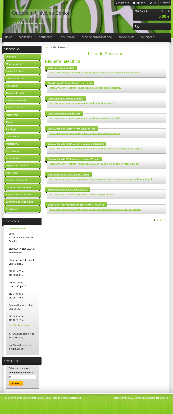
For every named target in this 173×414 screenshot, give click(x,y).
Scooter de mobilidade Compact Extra (68, 189)
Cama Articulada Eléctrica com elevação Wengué (73, 159)
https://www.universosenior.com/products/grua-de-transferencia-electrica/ (85, 88)
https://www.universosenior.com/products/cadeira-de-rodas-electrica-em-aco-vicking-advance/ (95, 209)
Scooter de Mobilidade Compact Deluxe (68, 174)
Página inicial (123, 3)
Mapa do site (141, 3)
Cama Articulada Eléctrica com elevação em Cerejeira (76, 144)
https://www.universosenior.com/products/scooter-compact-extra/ (81, 194)
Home (47, 47)
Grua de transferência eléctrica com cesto (70, 83)
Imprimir (166, 3)
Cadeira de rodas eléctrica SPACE (65, 98)
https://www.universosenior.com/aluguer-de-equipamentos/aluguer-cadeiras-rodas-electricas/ (94, 72)
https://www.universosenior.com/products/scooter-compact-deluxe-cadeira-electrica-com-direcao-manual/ (100, 179)
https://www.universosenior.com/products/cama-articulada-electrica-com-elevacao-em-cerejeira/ (96, 148)
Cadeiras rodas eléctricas (61, 68)
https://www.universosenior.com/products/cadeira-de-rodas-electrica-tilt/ (84, 118)
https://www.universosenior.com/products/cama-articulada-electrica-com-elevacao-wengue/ (94, 164)
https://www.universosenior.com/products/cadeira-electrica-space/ (81, 103)
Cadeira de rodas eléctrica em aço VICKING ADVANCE (76, 204)
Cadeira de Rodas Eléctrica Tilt (64, 113)
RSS (154, 3)
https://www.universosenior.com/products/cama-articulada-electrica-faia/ (84, 133)
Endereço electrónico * (21, 372)
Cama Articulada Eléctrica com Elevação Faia (71, 128)
